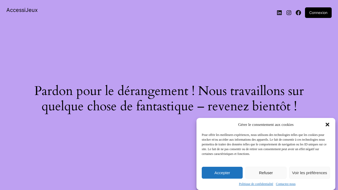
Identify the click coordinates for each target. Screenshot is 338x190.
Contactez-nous (286, 184)
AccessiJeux (22, 10)
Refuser (266, 172)
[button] (327, 124)
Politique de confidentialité (256, 184)
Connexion (318, 12)
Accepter (222, 172)
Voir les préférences (309, 172)
